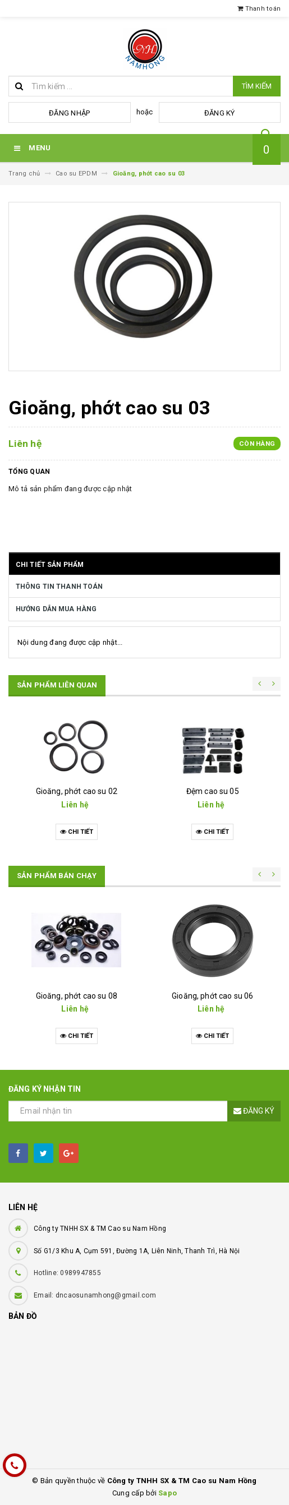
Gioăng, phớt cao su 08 (76, 995)
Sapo (167, 1493)
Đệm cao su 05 (212, 791)
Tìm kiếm (257, 86)
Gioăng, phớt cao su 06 (212, 995)
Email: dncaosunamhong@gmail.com (95, 1295)
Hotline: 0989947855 (67, 1273)
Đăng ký (219, 113)
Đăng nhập (69, 113)
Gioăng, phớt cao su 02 (76, 791)
